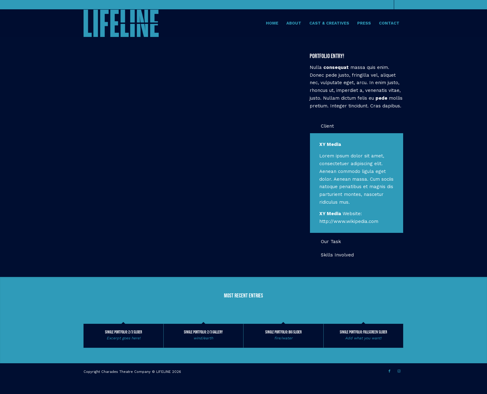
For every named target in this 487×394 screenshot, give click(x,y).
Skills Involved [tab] (333, 255)
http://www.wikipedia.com (348, 221)
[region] (356, 183)
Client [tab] (323, 126)
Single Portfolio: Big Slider (283, 332)
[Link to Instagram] (398, 4)
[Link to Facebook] (389, 4)
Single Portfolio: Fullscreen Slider (363, 332)
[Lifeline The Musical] (121, 23)
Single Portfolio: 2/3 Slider (123, 332)
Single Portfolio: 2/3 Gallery (203, 332)
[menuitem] (272, 23)
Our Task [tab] (327, 241)
